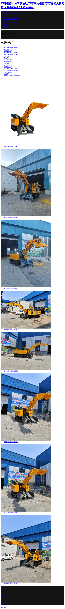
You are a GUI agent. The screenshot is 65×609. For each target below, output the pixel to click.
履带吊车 (6, 49)
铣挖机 (6, 63)
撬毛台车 (6, 56)
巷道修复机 (7, 61)
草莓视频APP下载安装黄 (10, 17)
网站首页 (5, 12)
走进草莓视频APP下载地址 (11, 19)
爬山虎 (6, 58)
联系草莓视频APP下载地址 (11, 22)
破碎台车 (6, 65)
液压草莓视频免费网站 (11, 47)
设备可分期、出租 (8, 24)
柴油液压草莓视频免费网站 (12, 75)
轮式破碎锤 (7, 67)
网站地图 (3, 607)
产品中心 (5, 15)
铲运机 (6, 74)
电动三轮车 (7, 72)
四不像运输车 (8, 60)
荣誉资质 (5, 20)
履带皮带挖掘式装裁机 (11, 52)
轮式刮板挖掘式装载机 (11, 70)
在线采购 (5, 26)
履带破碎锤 (7, 51)
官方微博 (5, 27)
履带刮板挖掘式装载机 (11, 54)
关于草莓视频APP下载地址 (11, 13)
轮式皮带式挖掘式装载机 (11, 68)
